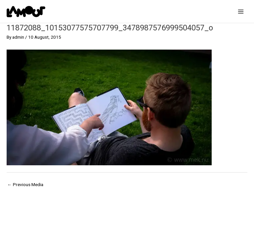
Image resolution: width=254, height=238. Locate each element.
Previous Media (25, 184)
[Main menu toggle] (241, 11)
